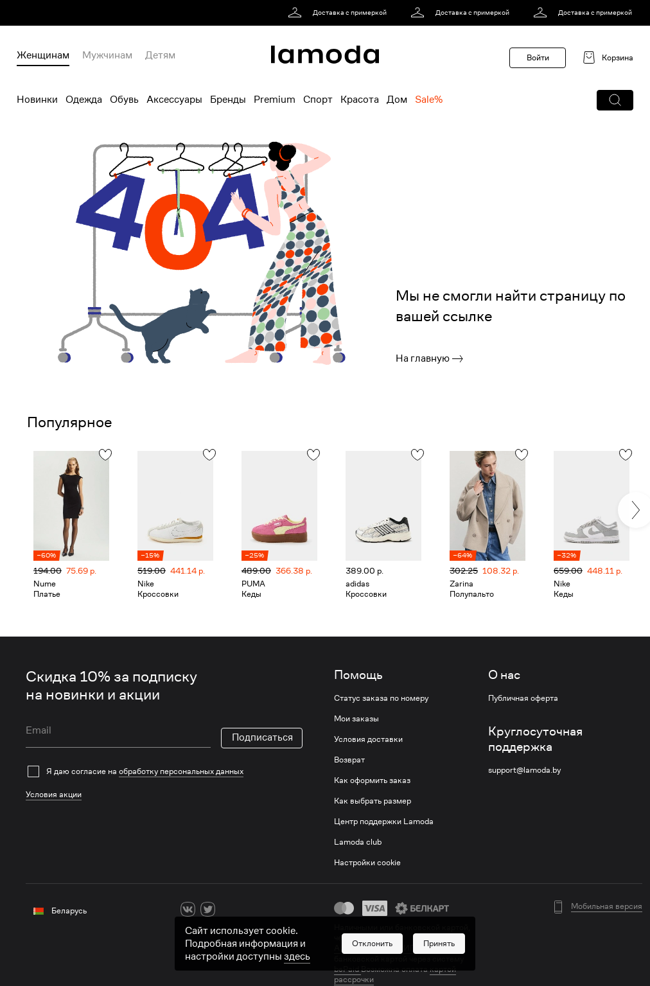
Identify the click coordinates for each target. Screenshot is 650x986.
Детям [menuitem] (160, 55)
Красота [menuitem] (359, 99)
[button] (615, 100)
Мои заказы (356, 719)
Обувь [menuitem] (124, 99)
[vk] (188, 909)
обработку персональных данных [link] (181, 771)
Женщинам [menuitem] (43, 55)
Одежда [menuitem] (84, 99)
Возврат (349, 760)
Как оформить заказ (372, 780)
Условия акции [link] (54, 794)
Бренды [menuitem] (228, 99)
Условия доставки (368, 739)
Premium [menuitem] (274, 99)
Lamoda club (358, 842)
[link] (339, 13)
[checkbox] (164, 771)
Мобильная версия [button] (606, 906)
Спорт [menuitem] (318, 99)
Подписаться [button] (262, 737)
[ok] (228, 909)
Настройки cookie (367, 863)
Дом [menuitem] (397, 99)
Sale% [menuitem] (429, 99)
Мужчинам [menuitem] (107, 55)
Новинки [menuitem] (37, 99)
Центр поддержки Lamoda (384, 821)
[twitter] (208, 909)
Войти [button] (538, 57)
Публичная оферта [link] (523, 698)
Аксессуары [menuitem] (174, 99)
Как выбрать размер (372, 801)
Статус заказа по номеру (381, 698)
